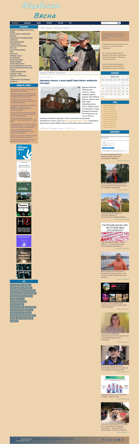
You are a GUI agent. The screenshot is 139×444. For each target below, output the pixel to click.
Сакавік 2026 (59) (109, 107)
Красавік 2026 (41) (109, 105)
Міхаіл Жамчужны (29, 293)
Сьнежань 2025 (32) (110, 113)
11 (107, 88)
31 (103, 97)
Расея (30, 296)
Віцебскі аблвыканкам (24, 287)
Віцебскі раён (30, 290)
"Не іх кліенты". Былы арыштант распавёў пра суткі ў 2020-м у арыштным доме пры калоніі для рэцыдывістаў (23, 114)
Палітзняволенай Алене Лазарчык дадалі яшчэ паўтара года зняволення (23, 140)
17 (103, 91)
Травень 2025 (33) (109, 127)
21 (119, 91)
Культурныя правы (57, 128)
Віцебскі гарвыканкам (17, 290)
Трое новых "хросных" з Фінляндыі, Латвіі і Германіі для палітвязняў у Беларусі (24, 136)
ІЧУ (12, 285)
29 (123, 94)
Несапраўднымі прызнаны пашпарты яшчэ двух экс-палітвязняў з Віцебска (111, 156)
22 (123, 91)
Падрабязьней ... (71, 128)
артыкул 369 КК (30, 307)
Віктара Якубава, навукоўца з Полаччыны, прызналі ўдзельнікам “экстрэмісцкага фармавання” (114, 368)
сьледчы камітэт (21, 318)
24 (103, 94)
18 (107, 91)
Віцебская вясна (26, 439)
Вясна (44, 15)
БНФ (17, 285)
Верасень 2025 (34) (109, 119)
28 (119, 94)
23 (127, 91)
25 (107, 94)
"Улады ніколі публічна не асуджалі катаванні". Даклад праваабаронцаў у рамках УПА (24, 120)
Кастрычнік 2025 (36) (110, 117)
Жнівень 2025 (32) (109, 121)
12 (111, 88)
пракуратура (23, 315)
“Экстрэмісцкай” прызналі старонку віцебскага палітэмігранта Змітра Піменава (113, 215)
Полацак (23, 296)
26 (111, 94)
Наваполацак (15, 296)
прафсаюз (32, 315)
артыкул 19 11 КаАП (17, 304)
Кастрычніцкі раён (16, 293)
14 (119, 88)
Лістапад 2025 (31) (109, 115)
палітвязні (14, 315)
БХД (22, 285)
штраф (30, 318)
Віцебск (13, 287)
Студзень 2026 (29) (109, 111)
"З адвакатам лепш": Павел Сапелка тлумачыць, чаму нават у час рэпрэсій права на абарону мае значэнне (24, 101)
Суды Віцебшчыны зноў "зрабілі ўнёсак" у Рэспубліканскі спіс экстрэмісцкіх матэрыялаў (113, 244)
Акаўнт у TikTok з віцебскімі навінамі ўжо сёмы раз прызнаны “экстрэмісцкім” (114, 305)
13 (115, 88)
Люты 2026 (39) (108, 109)
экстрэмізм (14, 321)
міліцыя (28, 312)
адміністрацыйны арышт (18, 301)
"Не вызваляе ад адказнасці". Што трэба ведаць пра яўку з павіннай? (22, 90)
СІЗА (12, 299)
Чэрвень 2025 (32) (109, 125)
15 (123, 88)
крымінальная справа (17, 312)
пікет (12, 318)
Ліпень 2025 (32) (109, 123)
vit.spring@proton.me (23, 441)
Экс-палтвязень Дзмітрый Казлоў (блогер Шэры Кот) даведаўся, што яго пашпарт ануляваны (114, 185)
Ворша (28, 285)
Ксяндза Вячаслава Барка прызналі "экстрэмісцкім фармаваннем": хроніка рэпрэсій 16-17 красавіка (22, 131)
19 (111, 91)
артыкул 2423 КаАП (17, 310)
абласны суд (20, 299)
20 (115, 91)
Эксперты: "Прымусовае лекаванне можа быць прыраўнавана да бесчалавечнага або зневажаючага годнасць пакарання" (23, 95)
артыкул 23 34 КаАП (17, 307)
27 (115, 94)
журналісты (28, 310)
